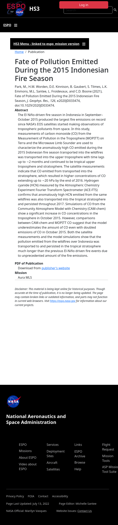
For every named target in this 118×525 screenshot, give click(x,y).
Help (77, 469)
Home (19, 52)
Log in (83, 5)
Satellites (53, 469)
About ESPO (27, 457)
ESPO (23, 444)
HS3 (34, 8)
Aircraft (52, 462)
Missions (25, 451)
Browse (79, 462)
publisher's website (55, 268)
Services (53, 444)
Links (78, 444)
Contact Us (84, 511)
